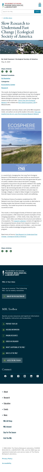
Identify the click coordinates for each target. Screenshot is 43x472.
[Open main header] (40, 5)
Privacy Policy (7, 458)
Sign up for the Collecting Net (15, 296)
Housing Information (12, 329)
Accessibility (6, 463)
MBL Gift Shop (7, 421)
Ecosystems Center (8, 84)
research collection (20, 221)
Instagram (12, 376)
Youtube (25, 376)
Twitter (38, 376)
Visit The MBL (7, 438)
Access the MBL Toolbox (14, 360)
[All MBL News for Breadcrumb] (7, 18)
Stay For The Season (9, 432)
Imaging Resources (12, 335)
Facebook (5, 376)
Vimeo (18, 376)
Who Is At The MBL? (12, 353)
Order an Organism (12, 341)
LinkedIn (31, 376)
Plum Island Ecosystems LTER (27, 102)
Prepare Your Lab (11, 324)
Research (4, 88)
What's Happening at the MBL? (15, 347)
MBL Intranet (7, 426)
